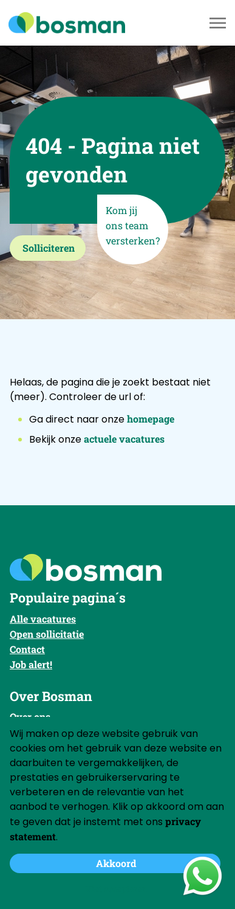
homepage (150, 418)
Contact (27, 649)
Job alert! (31, 664)
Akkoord (116, 863)
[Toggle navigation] (218, 23)
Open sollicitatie (47, 633)
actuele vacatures (124, 438)
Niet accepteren (116, 888)
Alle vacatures (43, 618)
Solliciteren (48, 247)
